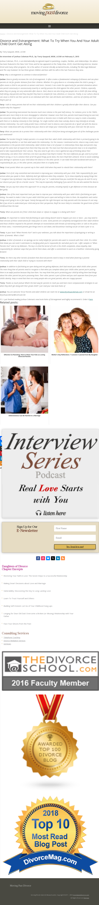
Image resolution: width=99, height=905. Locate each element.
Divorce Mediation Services (14, 641)
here (91, 299)
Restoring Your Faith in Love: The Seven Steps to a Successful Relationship (35, 576)
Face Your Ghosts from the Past (17, 623)
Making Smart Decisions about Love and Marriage (25, 583)
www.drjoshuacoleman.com (71, 292)
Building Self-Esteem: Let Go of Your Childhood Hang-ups (28, 606)
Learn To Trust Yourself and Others (19, 598)
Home (2, 34)
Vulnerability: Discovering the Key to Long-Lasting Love (27, 591)
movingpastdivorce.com (81, 895)
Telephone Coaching (12, 637)
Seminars (7, 644)
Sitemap (86, 898)
